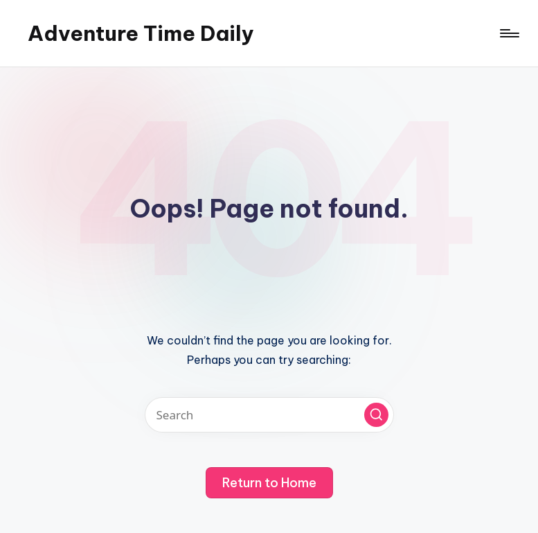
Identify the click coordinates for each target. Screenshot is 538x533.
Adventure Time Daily (141, 33)
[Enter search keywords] (269, 414)
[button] (376, 415)
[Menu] (508, 33)
